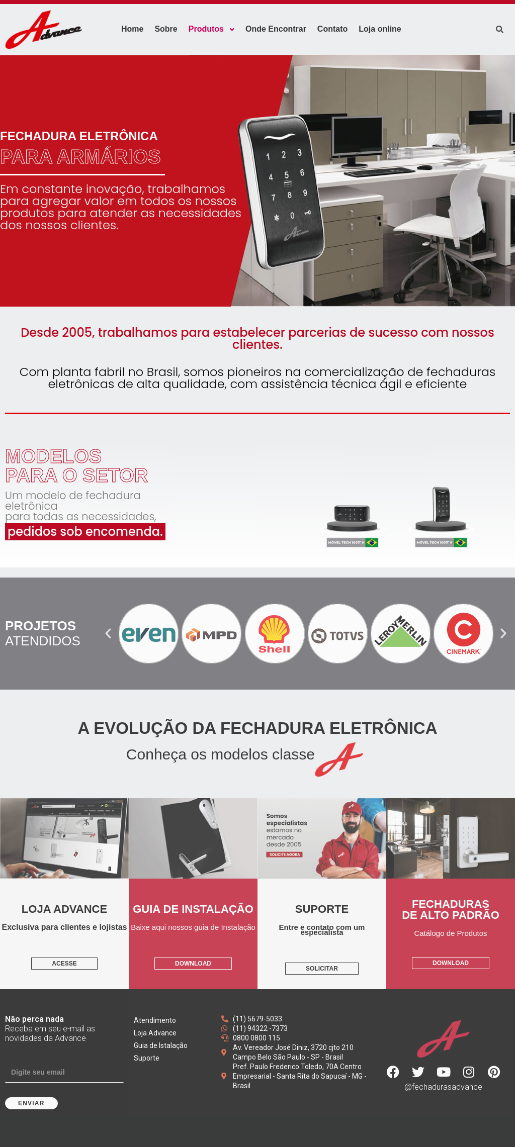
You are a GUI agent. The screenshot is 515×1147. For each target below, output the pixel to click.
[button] (108, 633)
